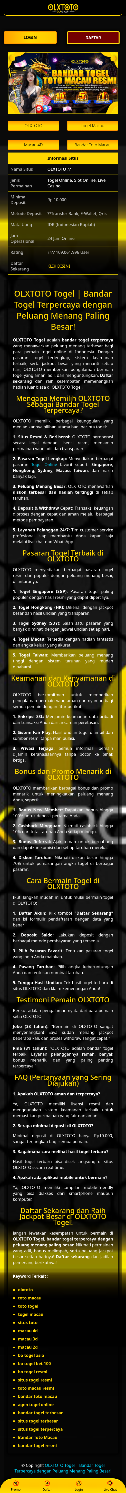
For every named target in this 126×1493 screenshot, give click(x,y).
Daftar (47, 1486)
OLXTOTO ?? (59, 169)
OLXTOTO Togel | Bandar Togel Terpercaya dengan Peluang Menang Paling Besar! (63, 1468)
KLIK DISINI (58, 266)
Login (79, 1486)
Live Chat (110, 1486)
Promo (16, 1486)
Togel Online (44, 464)
